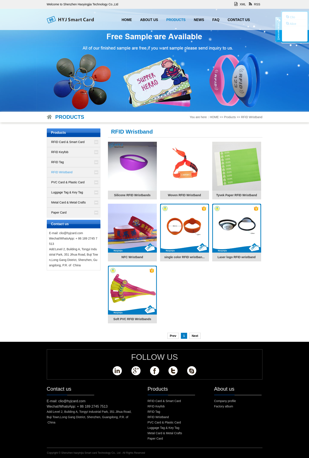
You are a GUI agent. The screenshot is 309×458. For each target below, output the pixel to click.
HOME (127, 20)
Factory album (223, 406)
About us (149, 20)
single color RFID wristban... (184, 257)
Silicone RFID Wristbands (132, 195)
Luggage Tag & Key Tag (67, 192)
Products (176, 20)
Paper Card (59, 212)
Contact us (239, 20)
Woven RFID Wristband (184, 195)
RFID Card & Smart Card (68, 142)
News (199, 20)
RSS (254, 4)
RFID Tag (57, 162)
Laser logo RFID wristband (237, 257)
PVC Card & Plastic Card (68, 182)
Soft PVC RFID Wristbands (132, 319)
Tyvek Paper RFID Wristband (236, 195)
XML (240, 4)
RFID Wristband (251, 117)
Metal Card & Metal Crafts (68, 202)
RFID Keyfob (59, 152)
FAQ (216, 20)
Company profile (225, 401)
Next (195, 335)
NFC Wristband (132, 257)
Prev (173, 335)
